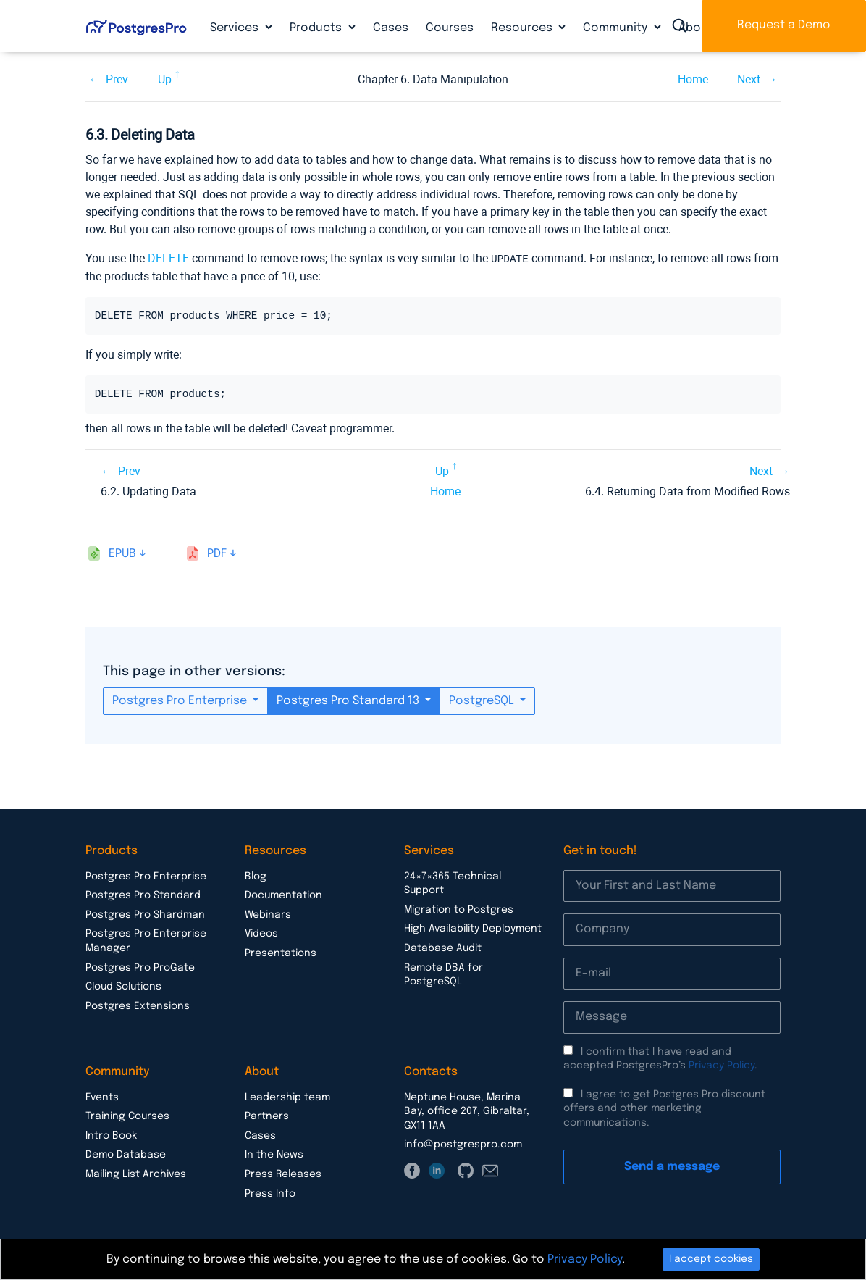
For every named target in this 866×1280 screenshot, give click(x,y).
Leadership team (287, 1097)
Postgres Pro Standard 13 (349, 700)
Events (102, 1097)
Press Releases (283, 1173)
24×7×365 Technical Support (452, 883)
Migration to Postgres (458, 909)
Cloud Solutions (123, 986)
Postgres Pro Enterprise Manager (145, 940)
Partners (267, 1115)
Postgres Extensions (137, 1005)
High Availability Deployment (473, 928)
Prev (117, 79)
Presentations (280, 953)
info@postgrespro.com (463, 1144)
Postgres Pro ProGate (140, 967)
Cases (390, 28)
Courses (450, 28)
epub (122, 553)
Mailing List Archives (135, 1173)
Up (165, 79)
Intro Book (111, 1135)
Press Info (270, 1193)
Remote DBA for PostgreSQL (443, 974)
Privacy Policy (721, 1065)
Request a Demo (784, 25)
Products (317, 28)
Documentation (283, 895)
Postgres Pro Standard (143, 895)
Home (693, 79)
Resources (523, 28)
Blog (255, 876)
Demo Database (125, 1154)
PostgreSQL (483, 700)
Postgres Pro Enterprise (181, 700)
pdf (217, 553)
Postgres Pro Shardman (145, 914)
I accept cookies (711, 1259)
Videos (261, 933)
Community (616, 28)
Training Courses (127, 1115)
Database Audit (443, 947)
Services (235, 28)
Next (748, 79)
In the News (274, 1154)
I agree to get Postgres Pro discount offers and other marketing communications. (664, 1108)
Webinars (268, 914)
